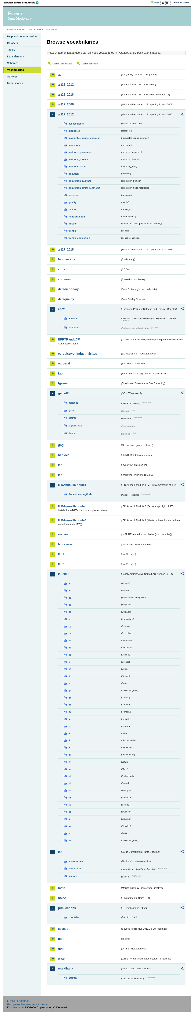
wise (61, 958)
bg (69, 611)
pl (69, 783)
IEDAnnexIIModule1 (72, 485)
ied (60, 475)
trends (72, 230)
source (72, 417)
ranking (72, 209)
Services (12, 76)
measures (74, 145)
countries (73, 917)
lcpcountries (75, 861)
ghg (60, 445)
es (69, 669)
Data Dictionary (35, 29)
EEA (22, 3)
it (69, 733)
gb (69, 690)
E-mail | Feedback (18, 1000)
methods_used (76, 166)
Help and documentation (22, 36)
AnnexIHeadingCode (80, 494)
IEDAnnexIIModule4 (72, 520)
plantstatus (74, 868)
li (69, 740)
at (69, 590)
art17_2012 (66, 114)
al (69, 583)
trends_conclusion (79, 238)
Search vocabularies (62, 64)
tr (69, 833)
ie (69, 719)
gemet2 (63, 393)
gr (69, 697)
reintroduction (76, 216)
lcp (60, 851)
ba (69, 597)
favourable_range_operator (84, 138)
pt (69, 790)
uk (69, 840)
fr (69, 683)
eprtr (61, 309)
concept (73, 402)
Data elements (16, 56)
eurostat (64, 363)
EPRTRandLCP (69, 339)
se (69, 811)
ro (69, 797)
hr (69, 704)
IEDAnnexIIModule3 (72, 506)
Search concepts (89, 64)
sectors (72, 876)
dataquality (66, 299)
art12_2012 (66, 84)
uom (61, 948)
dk (69, 647)
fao (60, 373)
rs (69, 804)
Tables (11, 49)
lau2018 (63, 574)
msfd (61, 888)
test (60, 938)
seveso (63, 928)
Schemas (12, 63)
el (69, 662)
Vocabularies (15, 69)
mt (69, 769)
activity (72, 318)
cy (69, 626)
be (69, 604)
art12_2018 (66, 94)
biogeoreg (74, 130)
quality (72, 202)
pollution (73, 173)
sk (69, 826)
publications (67, 908)
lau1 (61, 554)
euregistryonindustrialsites (77, 353)
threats (72, 223)
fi (69, 676)
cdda (61, 269)
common (64, 279)
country (72, 977)
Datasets (12, 43)
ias (60, 465)
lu (69, 754)
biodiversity (66, 259)
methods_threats (78, 159)
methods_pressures (80, 152)
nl (69, 776)
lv (69, 762)
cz (69, 633)
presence (73, 195)
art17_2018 (66, 249)
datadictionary (68, 289)
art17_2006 (66, 104)
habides (63, 455)
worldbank (65, 968)
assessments (76, 123)
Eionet (22, 29)
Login (156, 2)
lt (69, 747)
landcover (65, 544)
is (69, 726)
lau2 (61, 564)
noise (62, 898)
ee (69, 654)
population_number (79, 180)
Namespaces (15, 83)
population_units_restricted (84, 187)
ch (69, 619)
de (69, 640)
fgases (63, 383)
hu (69, 711)
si (69, 819)
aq (60, 74)
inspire (63, 534)
